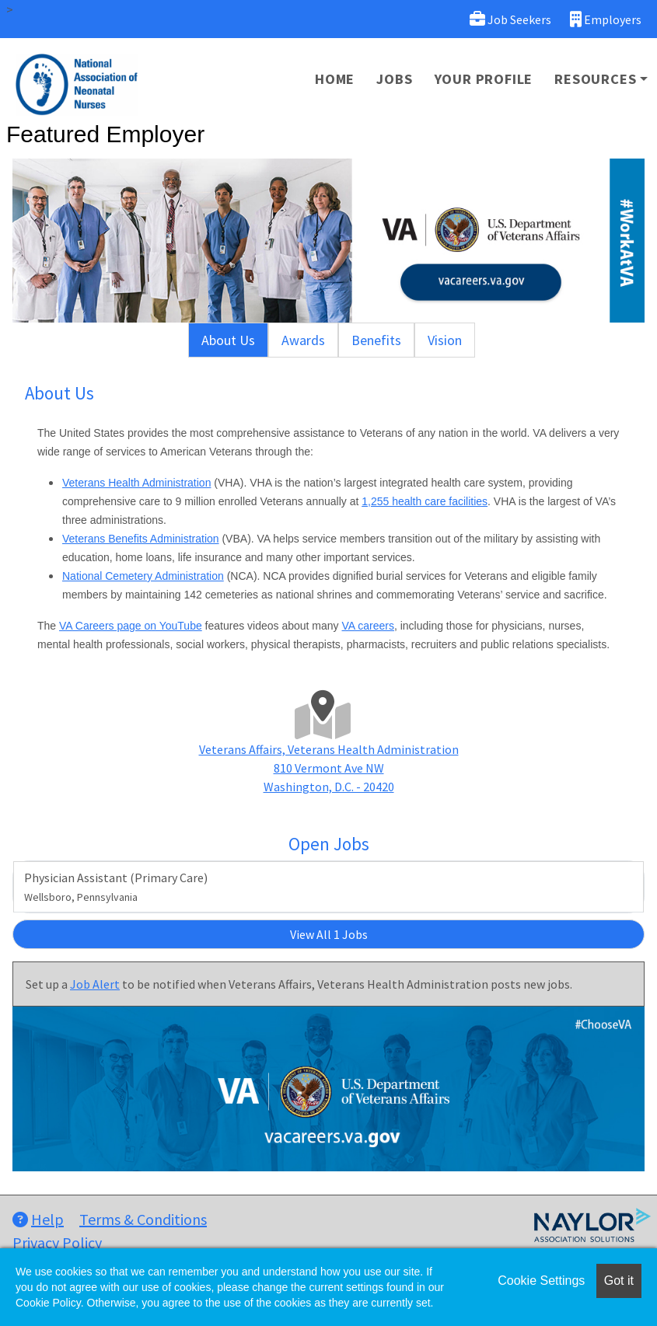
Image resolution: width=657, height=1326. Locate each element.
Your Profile (484, 79)
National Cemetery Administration (143, 576)
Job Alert (95, 984)
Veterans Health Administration (136, 482)
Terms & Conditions (143, 1219)
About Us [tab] (228, 340)
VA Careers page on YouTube (130, 625)
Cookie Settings (541, 1280)
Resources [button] (595, 79)
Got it (619, 1280)
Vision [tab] (445, 340)
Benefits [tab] (376, 340)
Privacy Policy (57, 1242)
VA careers (368, 625)
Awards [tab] (303, 340)
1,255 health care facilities (425, 501)
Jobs (394, 79)
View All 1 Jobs (329, 934)
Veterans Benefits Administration (140, 538)
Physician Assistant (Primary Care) (116, 887)
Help (38, 1219)
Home (335, 79)
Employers (605, 19)
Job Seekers (510, 19)
